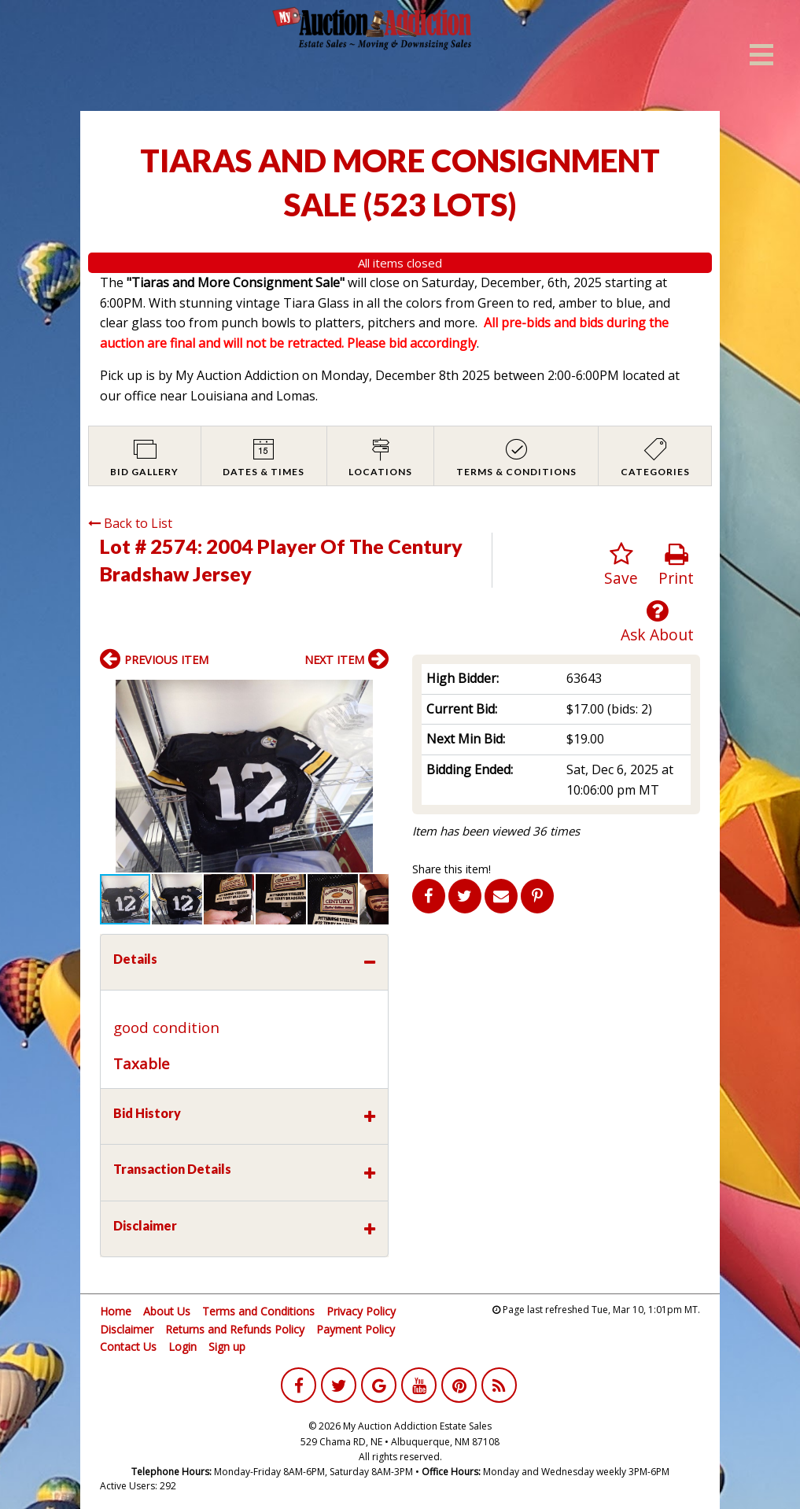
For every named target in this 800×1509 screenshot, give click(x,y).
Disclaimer (126, 1329)
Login (182, 1346)
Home (115, 1311)
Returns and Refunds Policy (234, 1329)
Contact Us (128, 1346)
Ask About (657, 622)
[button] (374, 694)
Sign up (226, 1346)
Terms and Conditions (258, 1311)
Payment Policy (355, 1329)
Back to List (130, 523)
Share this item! (451, 868)
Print (676, 565)
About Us (166, 1311)
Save (621, 565)
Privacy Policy (361, 1311)
